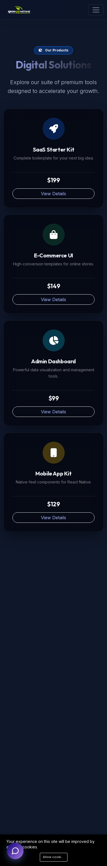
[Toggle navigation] (96, 9)
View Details (53, 193)
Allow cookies (54, 857)
